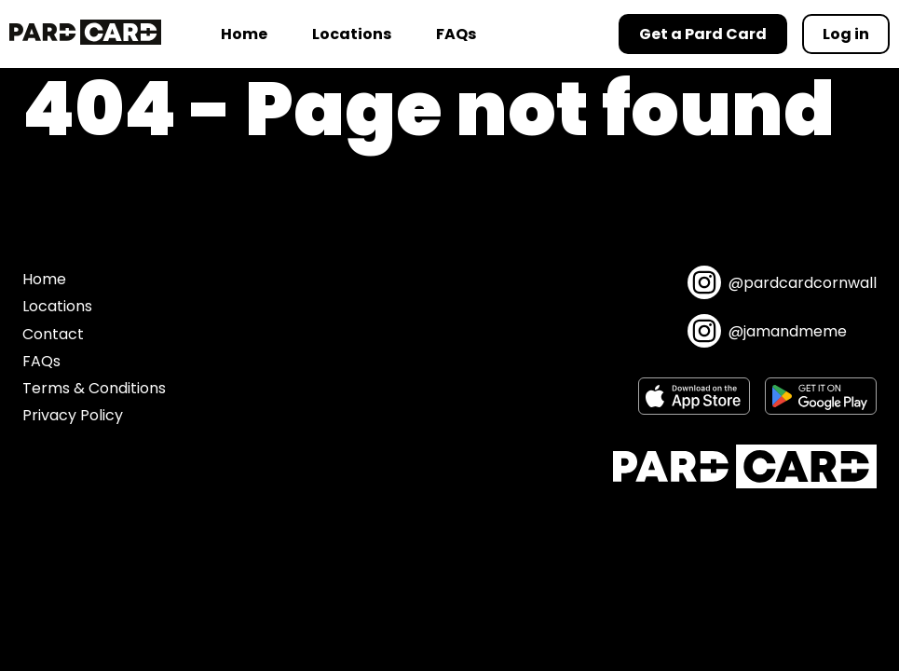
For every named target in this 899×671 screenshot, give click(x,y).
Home (244, 34)
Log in (846, 34)
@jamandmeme (767, 331)
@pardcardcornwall (782, 282)
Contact (53, 334)
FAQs (456, 34)
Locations (351, 34)
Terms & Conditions (94, 388)
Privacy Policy (72, 415)
